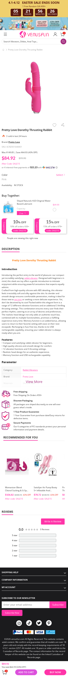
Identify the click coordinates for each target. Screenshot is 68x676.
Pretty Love (14, 142)
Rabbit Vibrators (30, 370)
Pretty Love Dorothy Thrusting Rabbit (34, 260)
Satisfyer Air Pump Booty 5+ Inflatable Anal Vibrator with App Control (45, 492)
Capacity (21, 208)
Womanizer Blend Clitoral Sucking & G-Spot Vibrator (17, 490)
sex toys (18, 299)
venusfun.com (17, 639)
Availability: (7, 185)
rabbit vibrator (31, 278)
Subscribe (58, 604)
